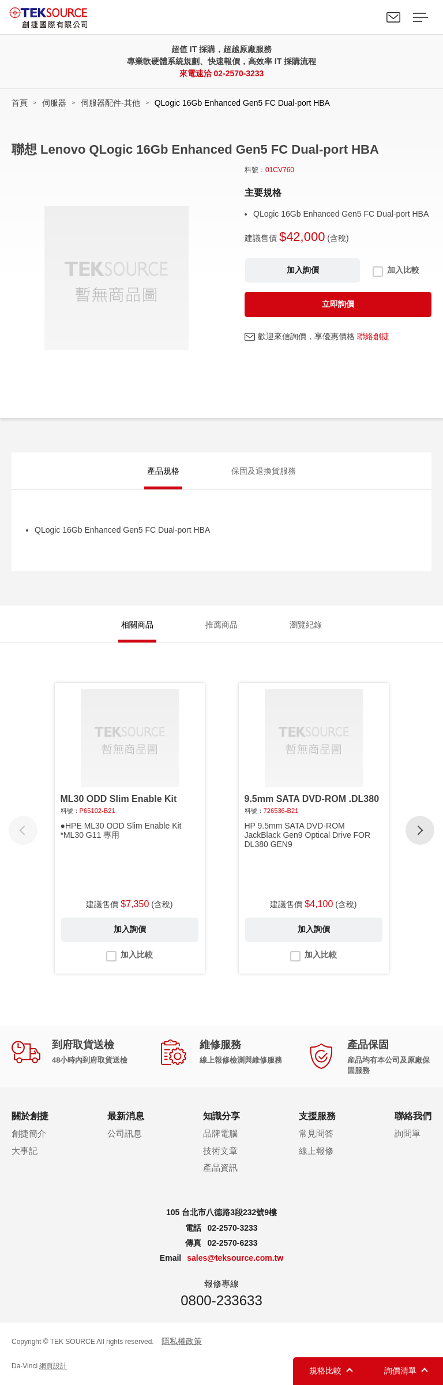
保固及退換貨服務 (263, 471)
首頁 (20, 102)
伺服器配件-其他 (110, 102)
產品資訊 (220, 1168)
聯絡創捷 (373, 336)
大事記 (24, 1151)
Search (367, 17)
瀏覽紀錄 (306, 624)
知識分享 (221, 1116)
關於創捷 (30, 1116)
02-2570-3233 (238, 73)
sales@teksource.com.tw (235, 1258)
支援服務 (317, 1116)
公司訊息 (124, 1134)
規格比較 (325, 1370)
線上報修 (316, 1151)
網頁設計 (53, 1366)
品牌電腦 (220, 1134)
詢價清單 (400, 1370)
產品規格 (163, 471)
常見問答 (316, 1134)
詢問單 (408, 1134)
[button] (420, 830)
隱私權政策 (182, 1341)
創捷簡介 (29, 1134)
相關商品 (137, 624)
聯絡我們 (393, 17)
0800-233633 (221, 1301)
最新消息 (125, 1116)
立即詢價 (338, 304)
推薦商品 (221, 624)
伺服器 (54, 102)
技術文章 (220, 1151)
